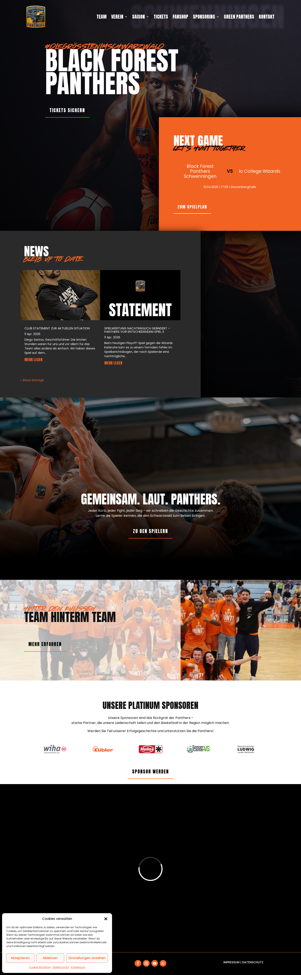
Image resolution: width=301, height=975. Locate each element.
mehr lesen (33, 359)
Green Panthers (239, 16)
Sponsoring (204, 16)
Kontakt (266, 16)
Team (102, 16)
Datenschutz (61, 967)
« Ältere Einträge (32, 380)
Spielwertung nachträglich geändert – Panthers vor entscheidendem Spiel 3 (137, 330)
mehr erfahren (45, 644)
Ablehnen (50, 958)
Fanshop (180, 16)
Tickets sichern (67, 110)
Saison (138, 16)
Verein (117, 16)
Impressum (78, 967)
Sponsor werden (150, 771)
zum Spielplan (192, 207)
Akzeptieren (20, 958)
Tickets (161, 16)
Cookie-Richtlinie (40, 967)
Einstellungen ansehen (87, 958)
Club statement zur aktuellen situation (57, 328)
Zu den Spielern (150, 531)
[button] (106, 919)
